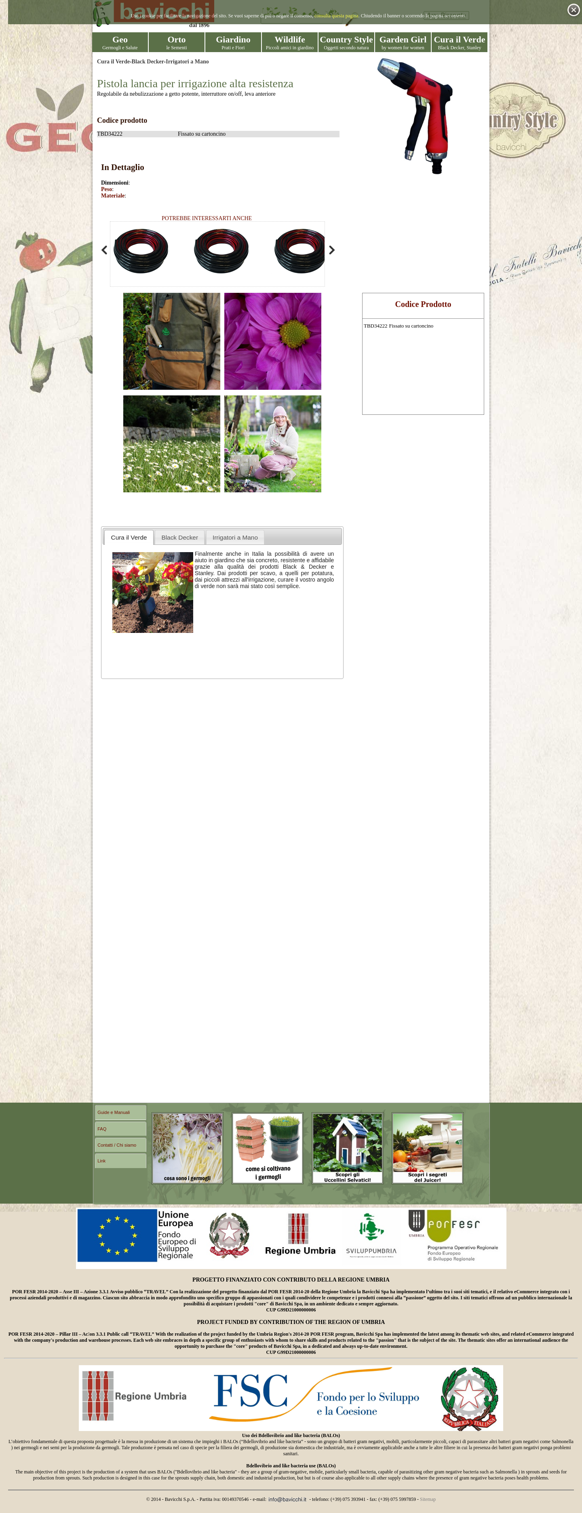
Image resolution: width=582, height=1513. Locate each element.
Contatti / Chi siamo (116, 1145)
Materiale (112, 196)
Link (101, 1160)
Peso (106, 189)
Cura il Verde (113, 62)
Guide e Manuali (113, 1112)
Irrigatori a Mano (187, 62)
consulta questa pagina (336, 16)
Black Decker (148, 62)
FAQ (101, 1128)
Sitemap (428, 1499)
